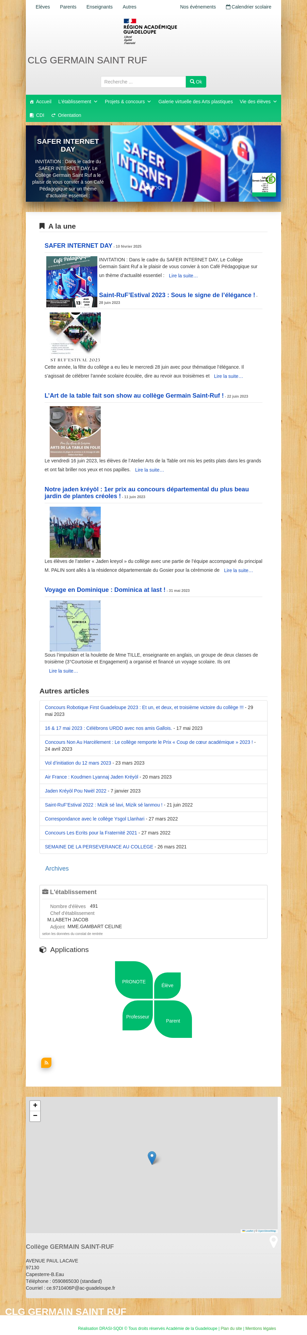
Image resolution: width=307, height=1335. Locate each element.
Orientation (69, 115)
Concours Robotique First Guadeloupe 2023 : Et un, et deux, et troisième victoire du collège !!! (144, 707)
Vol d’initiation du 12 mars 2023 (78, 763)
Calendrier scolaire (248, 7)
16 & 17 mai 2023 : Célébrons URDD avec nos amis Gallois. (108, 728)
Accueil (43, 101)
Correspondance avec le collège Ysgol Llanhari (94, 819)
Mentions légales (260, 1328)
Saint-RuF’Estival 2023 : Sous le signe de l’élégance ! (177, 295)
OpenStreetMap (267, 1230)
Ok (196, 82)
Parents (69, 7)
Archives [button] (57, 868)
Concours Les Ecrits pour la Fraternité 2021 (91, 832)
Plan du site (231, 1328)
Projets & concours (128, 101)
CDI (40, 115)
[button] (152, 1158)
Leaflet (247, 1230)
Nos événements (196, 7)
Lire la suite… (183, 275)
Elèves (43, 7)
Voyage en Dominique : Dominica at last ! (105, 589)
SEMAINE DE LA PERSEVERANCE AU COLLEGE (99, 846)
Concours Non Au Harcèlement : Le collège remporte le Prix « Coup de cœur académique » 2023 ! (149, 742)
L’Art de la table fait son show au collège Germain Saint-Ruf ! (134, 395)
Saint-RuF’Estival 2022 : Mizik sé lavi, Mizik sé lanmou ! (103, 805)
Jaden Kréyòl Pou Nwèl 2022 (76, 791)
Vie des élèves (258, 101)
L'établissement (78, 101)
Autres (132, 7)
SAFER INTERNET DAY (68, 145)
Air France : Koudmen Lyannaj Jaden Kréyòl (91, 777)
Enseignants (101, 7)
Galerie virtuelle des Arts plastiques (195, 101)
